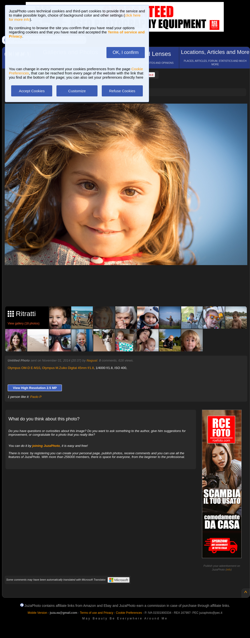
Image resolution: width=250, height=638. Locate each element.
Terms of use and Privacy (96, 613)
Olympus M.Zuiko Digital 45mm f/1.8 (68, 368)
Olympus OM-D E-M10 (24, 368)
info (228, 569)
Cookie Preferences (129, 613)
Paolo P (36, 397)
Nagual (92, 360)
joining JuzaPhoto (46, 446)
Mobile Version (37, 613)
